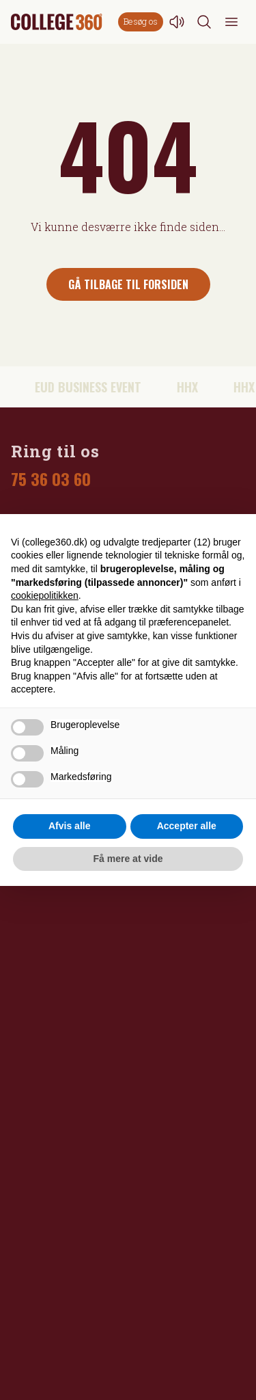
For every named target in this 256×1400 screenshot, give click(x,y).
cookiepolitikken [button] (45, 595)
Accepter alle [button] (186, 825)
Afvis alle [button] (69, 825)
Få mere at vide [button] (128, 858)
